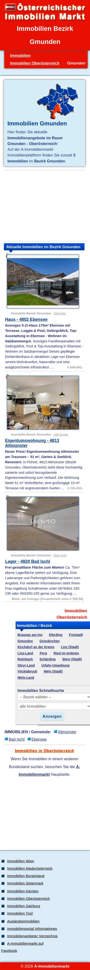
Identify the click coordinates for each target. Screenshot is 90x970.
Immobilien (20, 55)
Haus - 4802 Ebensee (26, 319)
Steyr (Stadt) (72, 659)
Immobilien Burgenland (25, 876)
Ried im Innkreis (66, 653)
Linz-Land (25, 653)
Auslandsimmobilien (23, 921)
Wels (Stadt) (53, 671)
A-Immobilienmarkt (51, 966)
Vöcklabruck (27, 671)
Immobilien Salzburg (23, 906)
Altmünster (61, 434)
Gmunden (25, 641)
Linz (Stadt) (70, 647)
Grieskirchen (50, 641)
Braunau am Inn (30, 635)
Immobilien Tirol (20, 913)
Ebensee (60, 313)
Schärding (48, 659)
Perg (43, 653)
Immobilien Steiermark (25, 883)
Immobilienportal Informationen (32, 929)
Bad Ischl (60, 555)
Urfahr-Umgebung (55, 665)
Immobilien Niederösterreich (30, 868)
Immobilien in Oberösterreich (44, 751)
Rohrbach (25, 659)
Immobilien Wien (20, 861)
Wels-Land (26, 677)
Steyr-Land (26, 665)
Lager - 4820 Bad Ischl (27, 561)
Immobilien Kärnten (23, 891)
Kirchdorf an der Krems (36, 647)
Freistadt (76, 635)
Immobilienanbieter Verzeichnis (32, 936)
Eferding (55, 635)
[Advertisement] (44, 205)
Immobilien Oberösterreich (35, 63)
